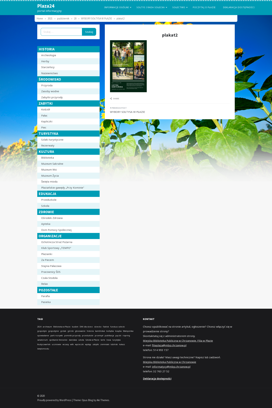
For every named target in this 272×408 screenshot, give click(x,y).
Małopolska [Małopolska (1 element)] (128, 331)
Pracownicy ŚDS (50, 272)
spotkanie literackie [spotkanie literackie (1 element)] (58, 340)
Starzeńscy (48, 67)
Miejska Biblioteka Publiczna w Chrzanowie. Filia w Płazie (178, 340)
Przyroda (46, 85)
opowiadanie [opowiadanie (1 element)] (43, 335)
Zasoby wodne (50, 91)
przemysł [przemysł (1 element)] (99, 335)
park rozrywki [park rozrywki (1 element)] (56, 335)
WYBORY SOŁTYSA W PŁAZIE (127, 112)
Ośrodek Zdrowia (52, 218)
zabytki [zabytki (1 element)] (96, 344)
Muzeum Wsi (49, 169)
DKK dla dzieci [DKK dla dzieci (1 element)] (86, 326)
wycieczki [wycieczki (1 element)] (79, 344)
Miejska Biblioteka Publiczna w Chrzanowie (169, 362)
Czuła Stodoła (49, 278)
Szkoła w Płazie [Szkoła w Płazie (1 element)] (92, 340)
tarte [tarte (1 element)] (103, 340)
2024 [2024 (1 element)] (39, 326)
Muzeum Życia (50, 175)
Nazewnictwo (49, 73)
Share (114, 98)
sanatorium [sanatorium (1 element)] (42, 340)
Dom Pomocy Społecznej (56, 230)
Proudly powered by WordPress (54, 400)
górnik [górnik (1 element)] (71, 331)
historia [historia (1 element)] (90, 331)
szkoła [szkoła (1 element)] (81, 340)
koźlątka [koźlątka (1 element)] (110, 331)
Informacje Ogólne (116, 7)
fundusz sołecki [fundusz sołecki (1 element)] (117, 326)
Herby (45, 61)
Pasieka (46, 302)
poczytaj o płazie (204, 7)
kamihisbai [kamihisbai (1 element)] (100, 331)
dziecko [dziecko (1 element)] (98, 326)
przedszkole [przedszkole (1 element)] (87, 335)
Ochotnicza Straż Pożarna (56, 242)
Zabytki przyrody (52, 97)
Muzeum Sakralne (52, 163)
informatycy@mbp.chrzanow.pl (171, 366)
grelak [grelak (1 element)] (63, 331)
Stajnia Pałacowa (51, 266)
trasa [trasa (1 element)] (109, 340)
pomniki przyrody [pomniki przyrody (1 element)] (72, 335)
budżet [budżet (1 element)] (75, 326)
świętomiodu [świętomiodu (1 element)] (43, 349)
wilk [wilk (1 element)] (72, 344)
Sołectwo (178, 7)
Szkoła (45, 205)
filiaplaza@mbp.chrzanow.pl (169, 345)
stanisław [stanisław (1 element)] (73, 340)
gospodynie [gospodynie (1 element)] (53, 331)
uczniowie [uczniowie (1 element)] (56, 344)
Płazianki (46, 254)
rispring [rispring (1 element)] (126, 335)
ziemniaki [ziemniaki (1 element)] (104, 344)
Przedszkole (48, 199)
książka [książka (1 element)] (118, 331)
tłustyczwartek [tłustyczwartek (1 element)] (43, 344)
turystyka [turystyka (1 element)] (116, 340)
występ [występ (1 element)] (88, 344)
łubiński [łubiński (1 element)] (114, 344)
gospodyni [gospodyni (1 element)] (42, 331)
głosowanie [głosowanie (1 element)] (80, 331)
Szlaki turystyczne (52, 139)
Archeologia (48, 55)
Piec (43, 127)
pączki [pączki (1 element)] (118, 335)
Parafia (45, 296)
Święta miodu (49, 181)
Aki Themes (103, 400)
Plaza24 (45, 6)
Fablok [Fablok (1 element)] (106, 326)
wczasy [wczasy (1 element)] (66, 344)
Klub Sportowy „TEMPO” (56, 248)
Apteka (45, 223)
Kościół (45, 109)
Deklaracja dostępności (239, 7)
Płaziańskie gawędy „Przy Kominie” (62, 187)
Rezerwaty (47, 145)
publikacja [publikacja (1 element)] (109, 335)
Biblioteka (47, 157)
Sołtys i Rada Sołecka (151, 7)
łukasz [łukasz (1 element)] (122, 344)
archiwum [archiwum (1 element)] (47, 326)
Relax (44, 283)
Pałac (44, 115)
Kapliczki (46, 121)
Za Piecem (47, 260)
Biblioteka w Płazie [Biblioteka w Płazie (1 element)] (62, 326)
